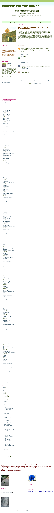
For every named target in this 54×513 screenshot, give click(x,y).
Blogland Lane (5, 290)
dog (21, 42)
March (5, 448)
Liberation (4, 194)
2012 (4, 389)
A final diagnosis (5, 254)
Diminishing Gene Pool (6, 320)
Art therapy (4, 274)
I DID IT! (4, 262)
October (5, 398)
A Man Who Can (5, 287)
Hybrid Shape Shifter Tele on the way (8, 131)
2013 (4, 387)
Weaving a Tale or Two (6, 114)
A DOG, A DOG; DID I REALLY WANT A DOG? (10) (8, 433)
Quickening (4, 356)
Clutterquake (5, 328)
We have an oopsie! (6, 278)
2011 (4, 390)
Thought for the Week (6, 115)
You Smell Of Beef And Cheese (7, 343)
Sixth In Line (5, 253)
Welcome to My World (6, 221)
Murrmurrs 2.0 (5, 142)
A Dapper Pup (5, 146)
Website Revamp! (5, 127)
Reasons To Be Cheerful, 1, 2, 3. (8, 367)
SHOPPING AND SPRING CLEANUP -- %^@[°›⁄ (8, 422)
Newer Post (20, 80)
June (5, 404)
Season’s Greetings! (6, 241)
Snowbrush (22, 56)
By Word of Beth (5, 126)
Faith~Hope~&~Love (6, 351)
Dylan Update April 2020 (6, 150)
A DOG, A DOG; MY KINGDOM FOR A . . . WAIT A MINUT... (9, 445)
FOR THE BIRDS (6, 420)
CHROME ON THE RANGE (20, 6)
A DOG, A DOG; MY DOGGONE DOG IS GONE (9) (8, 436)
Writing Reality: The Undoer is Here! (8, 230)
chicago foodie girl (6, 158)
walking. (25, 42)
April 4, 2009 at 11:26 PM (24, 73)
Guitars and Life (5, 130)
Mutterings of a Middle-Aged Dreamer (8, 250)
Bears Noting (9, 22)
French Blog (20, 22)
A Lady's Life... (5, 189)
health (23, 42)
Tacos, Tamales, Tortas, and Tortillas (8, 103)
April (5, 407)
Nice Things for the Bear (41, 22)
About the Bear (33, 22)
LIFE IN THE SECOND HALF (8, 208)
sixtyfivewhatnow (6, 225)
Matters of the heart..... (6, 186)
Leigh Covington (5, 212)
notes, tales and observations (7, 197)
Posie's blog (5, 299)
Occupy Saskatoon (6, 369)
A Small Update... (5, 325)
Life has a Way (5, 313)
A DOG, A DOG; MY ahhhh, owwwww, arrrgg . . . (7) (8, 442)
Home (4, 22)
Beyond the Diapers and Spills (8, 193)
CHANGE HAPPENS (7, 413)
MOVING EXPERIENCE (8, 418)
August (5, 401)
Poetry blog (14, 22)
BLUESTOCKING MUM (7, 261)
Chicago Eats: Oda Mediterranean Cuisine (9, 159)
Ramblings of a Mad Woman (7, 265)
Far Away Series (5, 181)
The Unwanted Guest (6, 309)
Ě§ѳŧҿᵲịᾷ (4, 355)
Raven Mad (4, 360)
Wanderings (5, 201)
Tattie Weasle (5, 185)
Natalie (22, 64)
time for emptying (5, 329)
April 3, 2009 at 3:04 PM (24, 62)
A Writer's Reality (6, 229)
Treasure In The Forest (6, 190)
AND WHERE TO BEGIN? (8, 425)
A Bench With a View (6, 145)
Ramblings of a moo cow (7, 316)
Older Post (49, 80)
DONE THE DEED (7, 424)
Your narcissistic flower (6, 245)
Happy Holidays (5, 321)
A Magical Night (5, 222)
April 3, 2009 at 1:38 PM (24, 54)
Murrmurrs (5, 141)
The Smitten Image (6, 177)
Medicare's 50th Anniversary (7, 346)
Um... (4, 317)
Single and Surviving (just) (7, 363)
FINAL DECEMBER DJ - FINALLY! (8, 182)
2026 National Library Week (7, 107)
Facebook (48, 22)
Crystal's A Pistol (6, 342)
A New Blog (5, 258)
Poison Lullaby (5, 286)
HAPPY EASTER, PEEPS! (7, 120)
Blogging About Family (6, 213)
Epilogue (4, 138)
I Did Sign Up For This (6, 218)
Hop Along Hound (5, 364)
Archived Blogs (26, 22)
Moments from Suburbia (7, 173)
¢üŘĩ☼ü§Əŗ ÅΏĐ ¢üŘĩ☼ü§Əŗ (8, 295)
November (5, 396)
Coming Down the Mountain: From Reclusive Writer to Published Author (9, 102)
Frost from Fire (5, 178)
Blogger (36, 510)
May (5, 405)
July (4, 402)
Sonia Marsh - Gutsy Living (7, 371)
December (5, 395)
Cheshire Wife (5, 123)
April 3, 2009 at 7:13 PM (24, 68)
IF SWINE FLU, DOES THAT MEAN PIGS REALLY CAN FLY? (9, 409)
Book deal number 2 (6, 304)
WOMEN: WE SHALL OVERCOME (7, 119)
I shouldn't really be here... (7, 174)
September (5, 399)
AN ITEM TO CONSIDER (8, 417)
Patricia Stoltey (5, 277)
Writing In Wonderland (7, 106)
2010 (4, 392)
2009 (4, 393)
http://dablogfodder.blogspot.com (6, 492)
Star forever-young (6, 149)
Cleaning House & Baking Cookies (8, 324)
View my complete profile (6, 82)
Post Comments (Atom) (37, 83)
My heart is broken (5, 111)
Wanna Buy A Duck (6, 233)
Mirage (4, 296)
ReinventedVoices (6, 312)
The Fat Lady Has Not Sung (7, 155)
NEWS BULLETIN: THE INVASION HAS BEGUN (8, 415)
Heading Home (5, 209)
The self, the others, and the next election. (9, 226)
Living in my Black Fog (7, 110)
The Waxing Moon (6, 244)
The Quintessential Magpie (7, 281)
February (5, 449)
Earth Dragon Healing (6, 162)
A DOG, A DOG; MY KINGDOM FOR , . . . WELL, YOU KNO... (7, 439)
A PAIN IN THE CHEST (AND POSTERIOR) (8, 428)
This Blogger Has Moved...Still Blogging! (9, 352)
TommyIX (28, 510)
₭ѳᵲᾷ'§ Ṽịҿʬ (5, 359)
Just (3, 198)
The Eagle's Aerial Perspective (8, 257)
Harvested (4, 339)
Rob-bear (9, 63)
